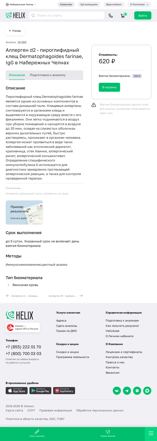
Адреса (61, 320)
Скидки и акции (67, 352)
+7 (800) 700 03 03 (23, 353)
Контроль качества (119, 357)
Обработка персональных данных (100, 410)
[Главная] (28, 315)
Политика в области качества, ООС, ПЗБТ (35, 419)
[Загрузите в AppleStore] (17, 390)
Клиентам (66, 4)
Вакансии (112, 372)
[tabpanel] (44, 191)
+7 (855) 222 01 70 (23, 346)
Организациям (89, 4)
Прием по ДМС (66, 330)
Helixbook (112, 330)
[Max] (147, 391)
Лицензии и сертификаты (124, 352)
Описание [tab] (17, 75)
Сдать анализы (66, 325)
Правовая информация (55, 410)
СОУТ (31, 410)
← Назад (15, 30)
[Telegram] (127, 391)
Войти (143, 15)
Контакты (112, 367)
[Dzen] (137, 391)
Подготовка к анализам (122, 320)
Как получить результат (122, 325)
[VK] (117, 391)
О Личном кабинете (119, 336)
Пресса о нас (115, 362)
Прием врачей (108, 433)
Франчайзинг (114, 4)
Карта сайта (14, 410)
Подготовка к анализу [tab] (48, 75)
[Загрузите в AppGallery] (64, 390)
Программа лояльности (72, 357)
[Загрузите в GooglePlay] (40, 390)
